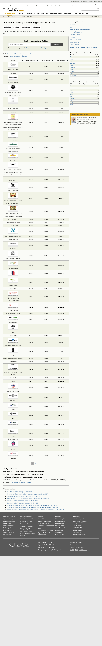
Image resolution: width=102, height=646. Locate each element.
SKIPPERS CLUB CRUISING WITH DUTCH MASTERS (13, 93)
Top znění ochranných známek (80, 53)
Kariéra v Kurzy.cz (75, 545)
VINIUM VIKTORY (13, 240)
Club (71, 73)
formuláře (61, 534)
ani (71, 27)
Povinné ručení (7, 534)
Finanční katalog (77, 525)
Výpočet (12, 516)
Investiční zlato (45, 530)
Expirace (37, 48)
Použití (72, 550)
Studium (100, 1)
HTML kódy (83, 550)
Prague (72, 59)
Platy (31, 526)
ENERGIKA (74, 25)
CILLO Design (74, 44)
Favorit (72, 98)
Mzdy (49, 523)
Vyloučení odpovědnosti (46, 545)
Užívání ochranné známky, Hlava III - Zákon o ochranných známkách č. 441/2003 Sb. (34, 507)
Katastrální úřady (59, 523)
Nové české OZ (21, 16)
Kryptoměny (41, 525)
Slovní (16, 54)
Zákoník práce (59, 530)
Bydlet (95, 1)
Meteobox (91, 1)
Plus (71, 69)
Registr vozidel (77, 521)
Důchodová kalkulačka (9, 521)
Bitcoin (43, 5)
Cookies (49, 542)
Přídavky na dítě (7, 523)
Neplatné (17, 56)
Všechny (32, 54)
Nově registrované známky (79, 22)
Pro (71, 61)
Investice (40, 516)
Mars (71, 104)
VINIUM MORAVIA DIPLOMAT (13, 236)
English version (77, 530)
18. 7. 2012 (29, 16)
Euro (28, 521)
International (73, 75)
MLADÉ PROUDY (13, 225)
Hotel (71, 65)
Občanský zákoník (60, 528)
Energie (59, 5)
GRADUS (13, 73)
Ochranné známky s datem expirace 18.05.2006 (22, 501)
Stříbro (51, 530)
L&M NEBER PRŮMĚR (13, 222)
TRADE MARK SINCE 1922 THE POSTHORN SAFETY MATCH (13, 213)
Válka (79, 5)
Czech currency (77, 532)
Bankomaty (28, 516)
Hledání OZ (7, 27)
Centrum (72, 63)
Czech (72, 71)
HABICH (72, 37)
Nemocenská (23, 531)
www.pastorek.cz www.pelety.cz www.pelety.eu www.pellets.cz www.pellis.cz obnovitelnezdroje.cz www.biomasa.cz (13, 124)
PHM (43, 533)
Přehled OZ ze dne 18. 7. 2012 (21, 482)
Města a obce (58, 519)
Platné (11, 56)
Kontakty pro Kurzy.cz (77, 547)
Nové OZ (16, 27)
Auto (74, 519)
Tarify (54, 5)
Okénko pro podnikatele (79, 114)
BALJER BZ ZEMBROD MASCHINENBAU (13, 149)
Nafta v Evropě (42, 534)
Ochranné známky (12, 16)
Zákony (71, 5)
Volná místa (28, 524)
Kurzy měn (27, 5)
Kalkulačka (65, 5)
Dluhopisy (40, 521)
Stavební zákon (59, 532)
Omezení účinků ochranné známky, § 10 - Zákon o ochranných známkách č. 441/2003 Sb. (36, 510)
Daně (56, 534)
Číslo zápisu (46, 60)
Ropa (39, 533)
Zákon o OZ (36, 27)
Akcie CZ (14, 5)
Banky (22, 516)
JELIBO (13, 381)
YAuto (86, 1)
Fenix (71, 92)
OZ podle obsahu (70, 14)
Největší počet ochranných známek (82, 82)
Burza (39, 519)
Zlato (39, 5)
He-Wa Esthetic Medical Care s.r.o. (13, 358)
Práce (75, 5)
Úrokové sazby (24, 519)
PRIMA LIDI (13, 378)
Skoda (72, 86)
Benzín (47, 533)
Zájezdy (82, 1)
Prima (71, 90)
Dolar (31, 521)
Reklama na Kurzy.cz (76, 542)
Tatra (71, 94)
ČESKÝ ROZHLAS (13, 439)
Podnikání (58, 516)
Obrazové (10, 54)
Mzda (28, 526)
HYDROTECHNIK (76, 39)
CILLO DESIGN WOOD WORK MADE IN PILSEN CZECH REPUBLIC (84, 47)
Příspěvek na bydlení (8, 525)
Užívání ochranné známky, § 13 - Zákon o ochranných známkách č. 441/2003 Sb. (33, 505)
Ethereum (51, 525)
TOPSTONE (13, 362)
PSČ (64, 519)
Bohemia (72, 67)
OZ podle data (42, 14)
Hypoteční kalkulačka (8, 532)
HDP (46, 523)
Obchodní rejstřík (75, 1)
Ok (71, 100)
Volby (74, 527)
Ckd (71, 96)
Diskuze (84, 5)
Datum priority (61, 60)
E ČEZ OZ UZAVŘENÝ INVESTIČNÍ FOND (13, 298)
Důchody (22, 535)
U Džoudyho (13, 335)
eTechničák (80, 523)
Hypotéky (49, 5)
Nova (71, 88)
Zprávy (9, 5)
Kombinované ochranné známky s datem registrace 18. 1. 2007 (27, 494)
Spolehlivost (83, 519)
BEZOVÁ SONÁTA (76, 32)
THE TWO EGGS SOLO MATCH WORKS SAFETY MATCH (13, 201)
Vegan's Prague (75, 34)
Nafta (50, 533)
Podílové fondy (47, 521)
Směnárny (23, 521)
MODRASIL (13, 112)
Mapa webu (79, 527)
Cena (77, 519)
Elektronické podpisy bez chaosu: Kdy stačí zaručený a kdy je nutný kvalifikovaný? (87, 121)
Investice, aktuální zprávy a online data (19, 492)
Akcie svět (21, 5)
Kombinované (24, 54)
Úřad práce (23, 526)
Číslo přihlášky (30, 60)
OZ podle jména (56, 14)
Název (13, 60)
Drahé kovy (41, 528)
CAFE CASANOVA (13, 109)
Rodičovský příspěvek (8, 528)
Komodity (34, 5)
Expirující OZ (26, 27)
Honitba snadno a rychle (13, 313)
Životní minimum (7, 530)
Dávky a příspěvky (25, 529)
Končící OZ (31, 14)
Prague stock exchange (79, 534)
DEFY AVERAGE (13, 219)
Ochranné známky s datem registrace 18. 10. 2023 (23, 496)
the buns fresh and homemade (80, 30)
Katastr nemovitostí (60, 521)
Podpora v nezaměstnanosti (27, 533)
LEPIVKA (13, 288)
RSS (76, 550)
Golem (72, 102)
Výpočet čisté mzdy (8, 519)
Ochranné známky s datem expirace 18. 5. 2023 (22, 503)
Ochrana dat (42, 542)
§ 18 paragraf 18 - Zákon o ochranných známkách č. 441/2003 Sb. (28, 498)
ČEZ (43, 519)
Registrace (29, 48)
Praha (72, 57)
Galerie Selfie (74, 42)
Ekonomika (41, 523)
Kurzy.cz (5, 16)
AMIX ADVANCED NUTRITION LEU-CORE (13, 372)
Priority (43, 48)
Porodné (30, 531)
